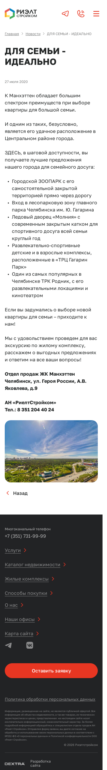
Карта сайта (19, 633)
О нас (11, 605)
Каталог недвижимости (32, 564)
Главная (12, 34)
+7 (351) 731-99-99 (25, 536)
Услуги (13, 550)
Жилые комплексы (27, 579)
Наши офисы (20, 619)
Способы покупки (26, 593)
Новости (33, 34)
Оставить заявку (51, 671)
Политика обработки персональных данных (50, 699)
